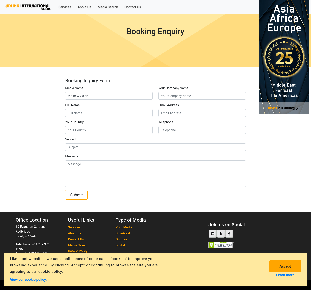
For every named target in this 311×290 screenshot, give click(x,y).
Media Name (74, 88)
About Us (84, 7)
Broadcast (123, 233)
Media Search (108, 7)
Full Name (72, 105)
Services (65, 7)
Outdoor (121, 239)
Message (71, 156)
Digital (120, 245)
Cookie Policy (77, 251)
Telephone (165, 122)
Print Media (124, 227)
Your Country (74, 122)
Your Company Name (173, 88)
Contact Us (132, 7)
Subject (70, 139)
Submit (76, 195)
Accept (285, 266)
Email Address (168, 105)
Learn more (285, 275)
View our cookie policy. (28, 279)
